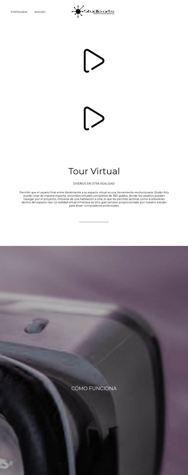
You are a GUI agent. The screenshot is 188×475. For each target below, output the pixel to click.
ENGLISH (40, 12)
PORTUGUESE (19, 12)
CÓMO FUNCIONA (94, 388)
